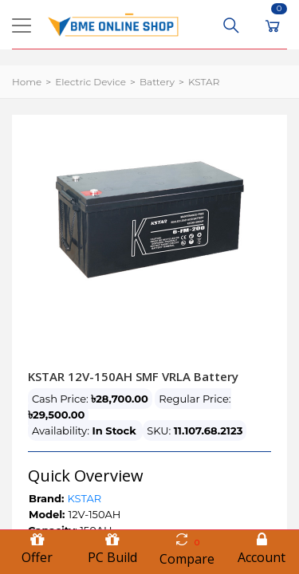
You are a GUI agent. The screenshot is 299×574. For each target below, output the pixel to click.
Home (26, 82)
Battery (157, 82)
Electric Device (90, 82)
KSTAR (203, 82)
